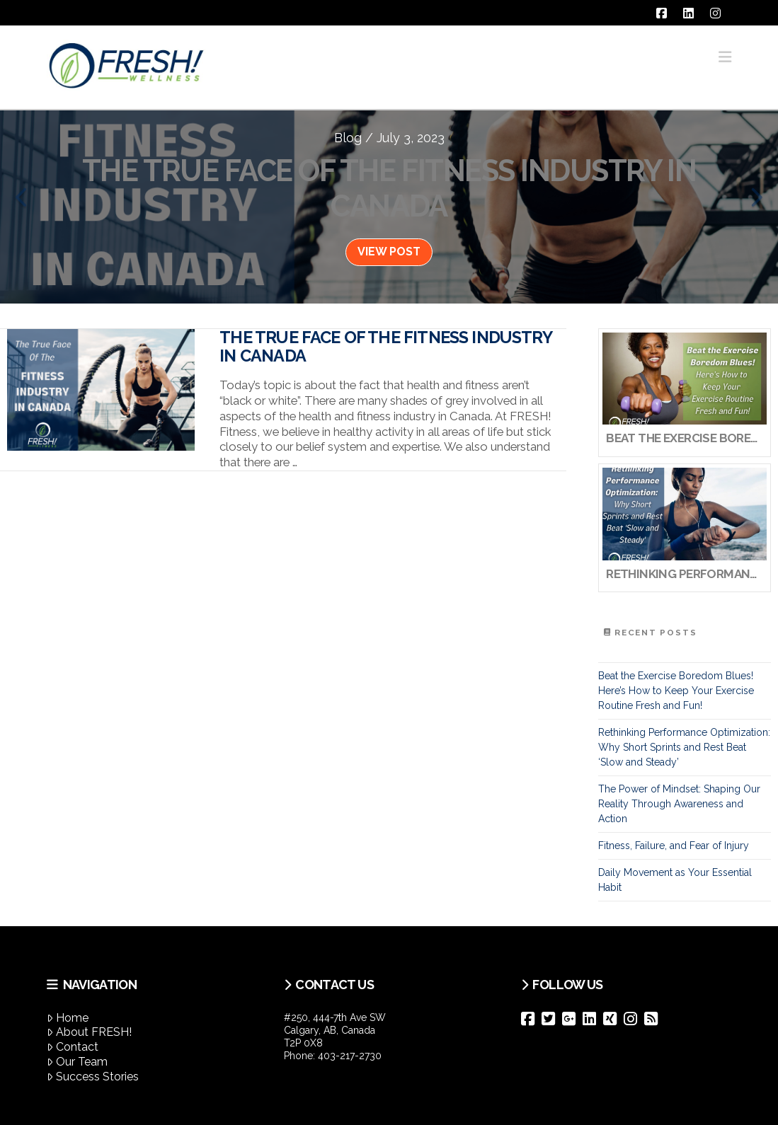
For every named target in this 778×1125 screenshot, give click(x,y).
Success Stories (93, 1076)
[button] (725, 57)
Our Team (77, 1061)
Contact (72, 1047)
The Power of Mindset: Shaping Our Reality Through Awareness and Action (679, 803)
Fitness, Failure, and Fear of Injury (673, 845)
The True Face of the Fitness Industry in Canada (385, 347)
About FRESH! (89, 1032)
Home (67, 1018)
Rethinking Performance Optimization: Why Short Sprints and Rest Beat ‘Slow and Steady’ (684, 747)
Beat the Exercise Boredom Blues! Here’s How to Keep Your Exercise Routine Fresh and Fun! (676, 690)
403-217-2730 (350, 1055)
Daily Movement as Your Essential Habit (675, 880)
